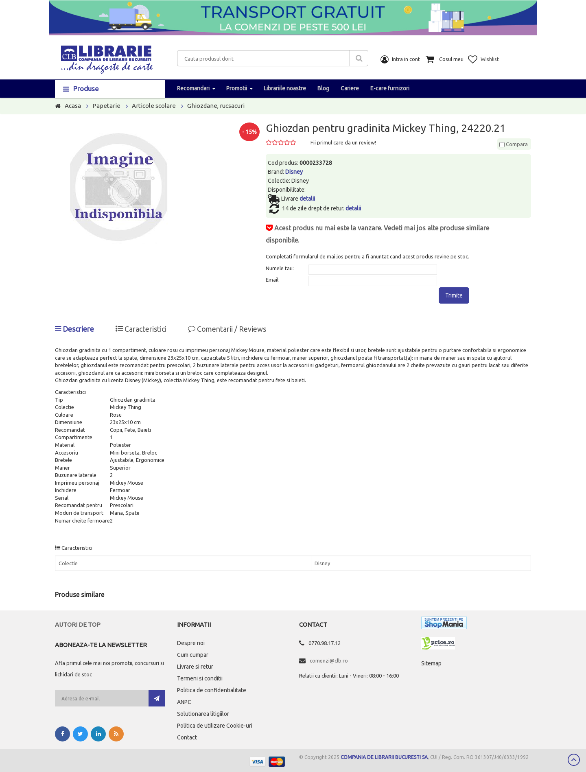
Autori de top (78, 624)
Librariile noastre (285, 88)
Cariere (350, 88)
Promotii (236, 88)
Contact (187, 737)
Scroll (574, 760)
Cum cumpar (192, 655)
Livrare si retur (195, 666)
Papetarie (106, 105)
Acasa (73, 105)
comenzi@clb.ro (329, 660)
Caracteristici (141, 329)
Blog (323, 88)
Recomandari (193, 88)
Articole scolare (154, 105)
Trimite (454, 295)
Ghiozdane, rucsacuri (216, 105)
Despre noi (191, 643)
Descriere (74, 329)
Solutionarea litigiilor (203, 714)
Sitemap (431, 663)
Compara (513, 144)
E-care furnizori (389, 88)
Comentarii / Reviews (227, 329)
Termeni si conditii (200, 678)
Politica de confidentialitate (211, 690)
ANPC (184, 702)
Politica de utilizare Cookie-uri (214, 725)
